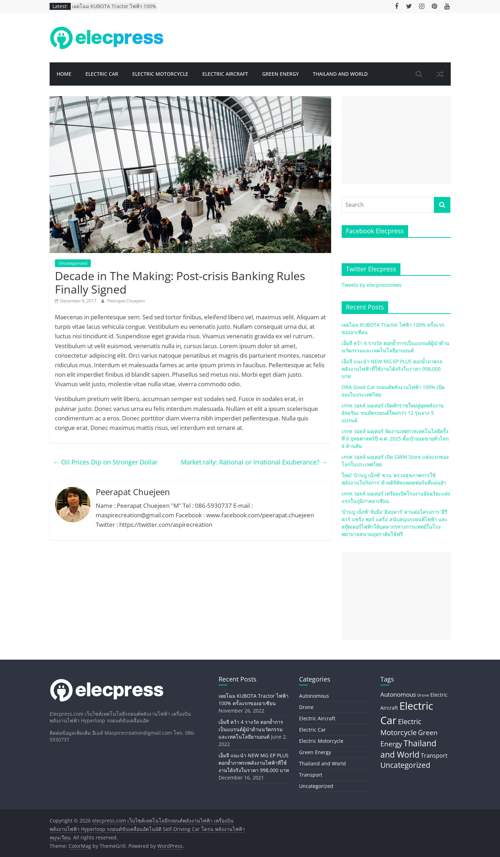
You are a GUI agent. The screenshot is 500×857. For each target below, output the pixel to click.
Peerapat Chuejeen (126, 301)
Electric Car (102, 73)
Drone (306, 707)
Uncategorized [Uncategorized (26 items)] (405, 765)
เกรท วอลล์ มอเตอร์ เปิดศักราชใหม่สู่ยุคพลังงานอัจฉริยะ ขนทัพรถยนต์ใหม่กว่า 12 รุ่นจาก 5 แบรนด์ (393, 413)
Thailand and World (340, 73)
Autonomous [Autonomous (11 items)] (398, 694)
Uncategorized (72, 263)
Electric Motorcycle (160, 73)
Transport (310, 774)
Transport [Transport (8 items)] (434, 755)
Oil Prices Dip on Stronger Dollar (105, 462)
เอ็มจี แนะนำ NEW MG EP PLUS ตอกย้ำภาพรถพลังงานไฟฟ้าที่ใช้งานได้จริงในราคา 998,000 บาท (392, 369)
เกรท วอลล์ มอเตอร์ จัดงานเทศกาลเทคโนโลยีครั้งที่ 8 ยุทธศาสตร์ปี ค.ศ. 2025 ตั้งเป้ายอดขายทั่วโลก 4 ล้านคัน (395, 438)
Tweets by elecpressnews (371, 285)
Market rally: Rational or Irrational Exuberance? (254, 462)
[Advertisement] (396, 140)
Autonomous (314, 695)
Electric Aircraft (225, 73)
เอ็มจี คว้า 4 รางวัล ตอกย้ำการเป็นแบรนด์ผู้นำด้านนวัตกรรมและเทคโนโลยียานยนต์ (251, 729)
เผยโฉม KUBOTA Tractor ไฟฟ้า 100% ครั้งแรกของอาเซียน (114, 10)
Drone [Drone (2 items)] (423, 695)
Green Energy (280, 73)
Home (64, 73)
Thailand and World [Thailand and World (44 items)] (408, 749)
